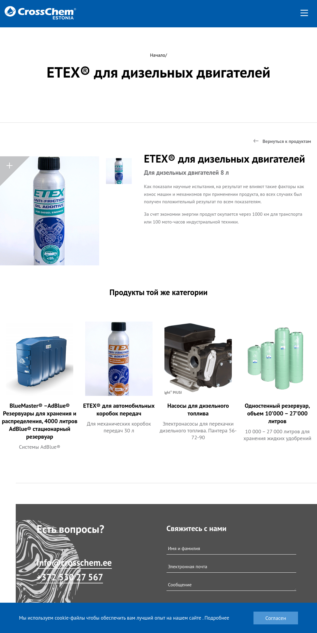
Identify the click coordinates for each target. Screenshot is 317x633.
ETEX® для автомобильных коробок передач (119, 409)
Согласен (275, 618)
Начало (157, 55)
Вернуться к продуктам (286, 141)
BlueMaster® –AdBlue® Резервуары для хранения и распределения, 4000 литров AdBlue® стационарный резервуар (39, 421)
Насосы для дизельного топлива (198, 409)
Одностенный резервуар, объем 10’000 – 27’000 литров (277, 413)
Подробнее (217, 618)
